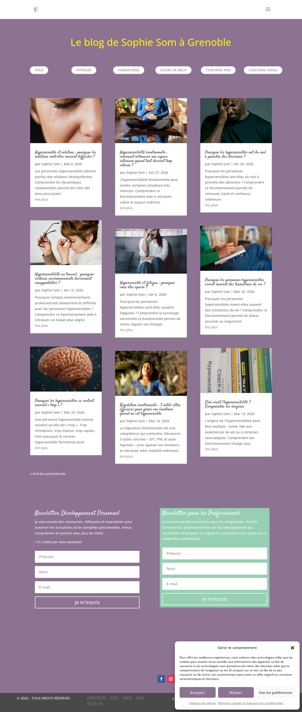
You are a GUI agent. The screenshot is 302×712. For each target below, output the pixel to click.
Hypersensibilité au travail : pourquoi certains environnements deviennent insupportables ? (64, 278)
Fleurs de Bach (173, 70)
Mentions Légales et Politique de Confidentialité (250, 703)
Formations (128, 70)
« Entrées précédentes (48, 473)
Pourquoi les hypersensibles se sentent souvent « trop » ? (64, 403)
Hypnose (84, 70)
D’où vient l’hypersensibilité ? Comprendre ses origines (228, 404)
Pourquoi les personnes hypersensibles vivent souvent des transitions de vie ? (235, 282)
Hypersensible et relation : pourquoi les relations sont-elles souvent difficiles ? (65, 154)
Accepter (197, 692)
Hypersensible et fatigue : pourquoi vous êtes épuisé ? (147, 285)
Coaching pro (218, 70)
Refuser (235, 692)
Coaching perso (263, 70)
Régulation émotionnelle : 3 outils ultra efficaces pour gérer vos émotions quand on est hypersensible (150, 409)
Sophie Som (50, 164)
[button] (292, 647)
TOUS (39, 70)
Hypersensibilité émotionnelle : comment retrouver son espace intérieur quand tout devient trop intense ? (146, 158)
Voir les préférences (275, 692)
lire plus (41, 199)
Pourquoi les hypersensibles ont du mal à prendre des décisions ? (235, 154)
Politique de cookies (202, 703)
